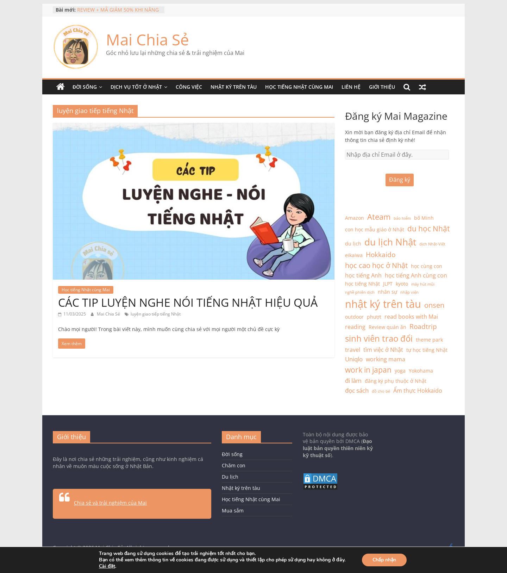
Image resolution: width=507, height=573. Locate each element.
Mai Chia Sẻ (147, 39)
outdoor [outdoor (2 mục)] (354, 316)
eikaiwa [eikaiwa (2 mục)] (354, 255)
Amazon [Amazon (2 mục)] (354, 217)
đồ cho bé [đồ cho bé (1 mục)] (381, 391)
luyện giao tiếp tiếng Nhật (156, 314)
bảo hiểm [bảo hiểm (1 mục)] (402, 218)
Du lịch (230, 476)
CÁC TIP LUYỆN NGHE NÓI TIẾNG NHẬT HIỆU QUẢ (188, 302)
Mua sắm (233, 510)
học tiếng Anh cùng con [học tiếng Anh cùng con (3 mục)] (416, 275)
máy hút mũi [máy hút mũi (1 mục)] (422, 284)
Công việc (189, 86)
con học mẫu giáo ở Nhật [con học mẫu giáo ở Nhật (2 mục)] (374, 229)
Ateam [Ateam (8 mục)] (378, 217)
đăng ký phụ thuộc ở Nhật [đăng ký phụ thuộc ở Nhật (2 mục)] (395, 381)
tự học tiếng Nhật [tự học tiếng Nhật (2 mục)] (426, 350)
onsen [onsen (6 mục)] (434, 305)
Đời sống (85, 86)
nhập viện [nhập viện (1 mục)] (409, 292)
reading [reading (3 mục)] (355, 327)
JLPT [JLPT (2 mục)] (388, 283)
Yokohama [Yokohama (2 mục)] (421, 370)
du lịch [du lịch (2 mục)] (353, 243)
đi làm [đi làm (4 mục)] (353, 380)
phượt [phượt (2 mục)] (374, 316)
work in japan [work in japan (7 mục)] (368, 370)
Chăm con (233, 465)
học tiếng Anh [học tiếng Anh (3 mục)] (363, 275)
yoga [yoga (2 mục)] (400, 370)
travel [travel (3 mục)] (352, 350)
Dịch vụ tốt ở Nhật (136, 86)
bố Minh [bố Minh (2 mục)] (424, 217)
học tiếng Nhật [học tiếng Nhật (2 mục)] (362, 283)
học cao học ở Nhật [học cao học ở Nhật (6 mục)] (376, 265)
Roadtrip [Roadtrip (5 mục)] (423, 326)
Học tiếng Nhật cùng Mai (299, 86)
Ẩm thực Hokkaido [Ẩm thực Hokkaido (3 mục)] (417, 390)
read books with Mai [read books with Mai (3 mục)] (411, 316)
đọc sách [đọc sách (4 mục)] (357, 390)
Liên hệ (351, 86)
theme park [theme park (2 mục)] (429, 339)
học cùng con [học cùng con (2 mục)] (426, 266)
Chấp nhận (384, 559)
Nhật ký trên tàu (234, 86)
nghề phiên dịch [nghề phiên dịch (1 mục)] (360, 292)
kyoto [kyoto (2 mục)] (402, 283)
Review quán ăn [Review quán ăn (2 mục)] (387, 327)
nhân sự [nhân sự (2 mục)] (387, 291)
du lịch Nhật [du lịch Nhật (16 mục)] (390, 242)
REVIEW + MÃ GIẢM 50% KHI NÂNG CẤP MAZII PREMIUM (118, 13)
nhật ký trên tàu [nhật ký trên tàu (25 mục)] (383, 304)
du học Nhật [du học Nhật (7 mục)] (428, 228)
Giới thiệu (382, 86)
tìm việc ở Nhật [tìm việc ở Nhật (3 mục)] (383, 350)
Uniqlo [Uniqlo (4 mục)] (354, 359)
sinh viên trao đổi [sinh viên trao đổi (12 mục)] (379, 338)
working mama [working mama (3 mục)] (385, 359)
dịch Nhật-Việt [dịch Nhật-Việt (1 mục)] (432, 244)
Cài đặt (107, 566)
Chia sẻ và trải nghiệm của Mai (110, 502)
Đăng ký (399, 179)
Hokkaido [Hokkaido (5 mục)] (380, 254)
